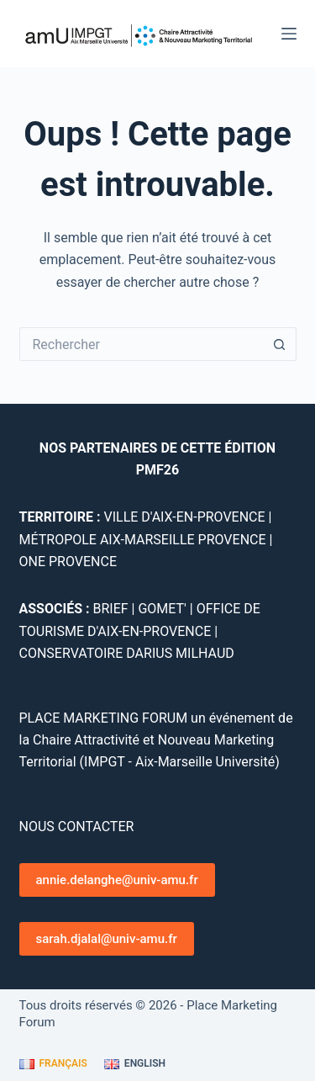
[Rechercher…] (141, 344)
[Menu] (289, 33)
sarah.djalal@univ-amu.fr (106, 938)
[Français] (53, 1064)
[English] (134, 1064)
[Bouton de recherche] (280, 344)
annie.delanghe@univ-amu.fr (117, 880)
